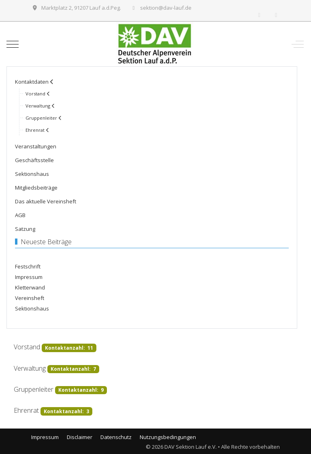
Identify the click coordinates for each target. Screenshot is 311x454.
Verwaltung (30, 368)
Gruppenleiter (33, 389)
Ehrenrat (26, 410)
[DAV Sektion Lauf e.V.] (154, 44)
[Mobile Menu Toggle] (12, 44)
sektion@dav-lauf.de (166, 7)
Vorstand (27, 347)
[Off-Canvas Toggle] (298, 44)
